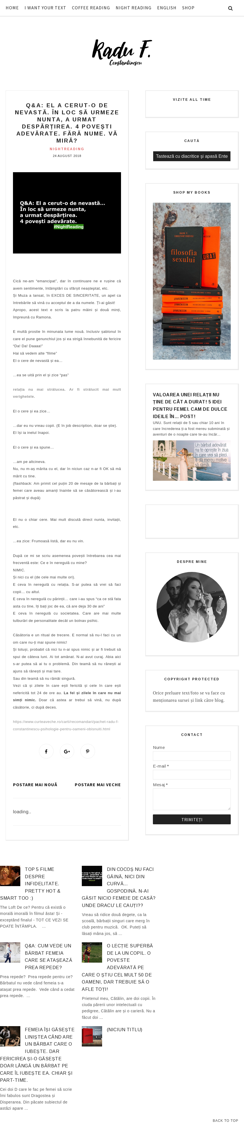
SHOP (188, 7)
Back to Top (225, 1121)
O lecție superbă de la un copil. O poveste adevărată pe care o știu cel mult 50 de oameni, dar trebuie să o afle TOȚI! (117, 968)
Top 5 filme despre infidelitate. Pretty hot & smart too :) (30, 884)
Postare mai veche (98, 785)
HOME (12, 7)
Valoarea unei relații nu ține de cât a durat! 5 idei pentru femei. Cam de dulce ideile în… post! (190, 405)
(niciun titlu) (124, 1030)
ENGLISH (167, 7)
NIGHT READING (133, 7)
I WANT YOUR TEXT (45, 7)
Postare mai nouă (35, 785)
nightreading (67, 149)
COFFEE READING (91, 7)
